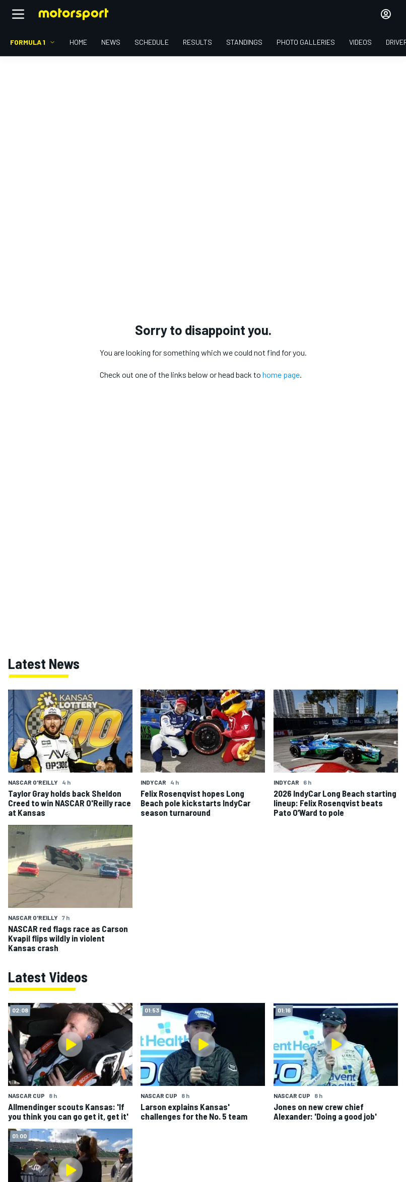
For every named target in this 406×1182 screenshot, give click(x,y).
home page (281, 374)
